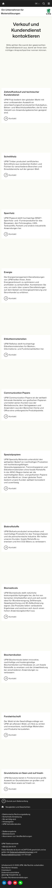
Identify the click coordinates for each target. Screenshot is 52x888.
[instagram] (10, 883)
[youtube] (15, 883)
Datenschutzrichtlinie (10, 872)
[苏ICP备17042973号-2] (11, 875)
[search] (43, 3)
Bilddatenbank (8, 833)
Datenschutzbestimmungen (21, 852)
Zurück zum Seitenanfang (17, 801)
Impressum (6, 870)
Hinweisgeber (8, 821)
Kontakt (10, 119)
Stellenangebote (9, 831)
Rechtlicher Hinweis (9, 867)
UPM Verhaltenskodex (11, 824)
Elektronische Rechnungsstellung (16, 814)
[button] (20, 883)
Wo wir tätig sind (9, 819)
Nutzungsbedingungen (11, 854)
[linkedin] (4, 883)
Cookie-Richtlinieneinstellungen (14, 877)
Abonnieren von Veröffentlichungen (17, 836)
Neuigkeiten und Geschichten (18, 807)
